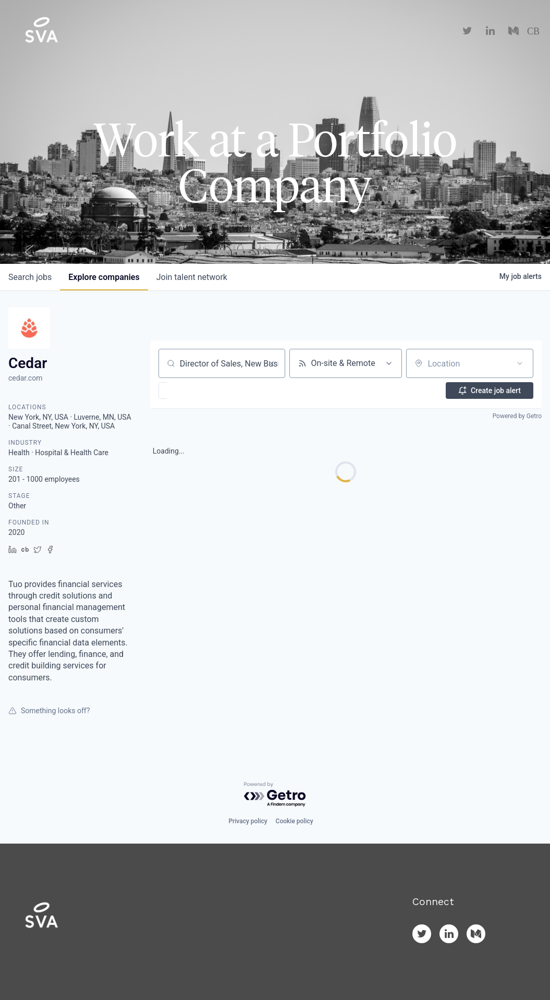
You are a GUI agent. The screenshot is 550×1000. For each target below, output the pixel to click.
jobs (30, 277)
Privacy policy (247, 821)
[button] (193, 390)
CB (533, 31)
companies (103, 277)
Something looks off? (49, 710)
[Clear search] (271, 363)
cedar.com (25, 378)
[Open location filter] (519, 363)
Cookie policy (294, 821)
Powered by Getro (517, 416)
